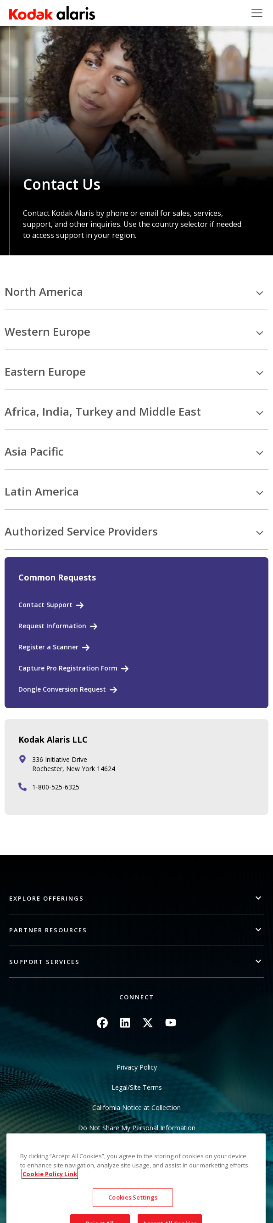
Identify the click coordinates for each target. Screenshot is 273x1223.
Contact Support (45, 604)
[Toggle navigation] (257, 13)
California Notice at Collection (136, 1107)
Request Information (52, 625)
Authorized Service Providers (81, 531)
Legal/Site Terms (136, 1087)
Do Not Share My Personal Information (136, 1127)
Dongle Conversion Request (62, 689)
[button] (136, 898)
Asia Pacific (34, 452)
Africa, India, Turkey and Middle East (103, 412)
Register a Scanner (48, 646)
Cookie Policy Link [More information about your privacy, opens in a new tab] (49, 1210)
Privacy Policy (137, 1067)
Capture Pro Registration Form (67, 668)
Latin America (42, 492)
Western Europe (47, 332)
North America (44, 292)
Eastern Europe (45, 372)
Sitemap (136, 1148)
